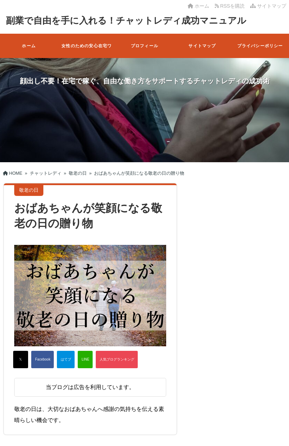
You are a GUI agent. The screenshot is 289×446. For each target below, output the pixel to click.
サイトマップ (268, 6)
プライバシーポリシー (260, 45)
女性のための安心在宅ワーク (86, 50)
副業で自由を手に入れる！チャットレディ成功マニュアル (126, 20)
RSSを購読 (231, 6)
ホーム (198, 6)
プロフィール (144, 45)
